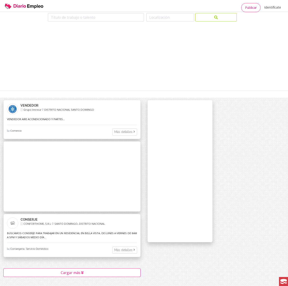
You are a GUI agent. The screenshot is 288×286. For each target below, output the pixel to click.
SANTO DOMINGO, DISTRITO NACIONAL (79, 223)
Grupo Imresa (32, 109)
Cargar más (72, 272)
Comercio (14, 130)
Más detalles (124, 132)
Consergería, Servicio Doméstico (27, 248)
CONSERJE (29, 219)
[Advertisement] (144, 56)
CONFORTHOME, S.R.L (37, 223)
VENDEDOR (29, 105)
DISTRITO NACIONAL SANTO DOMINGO (69, 109)
